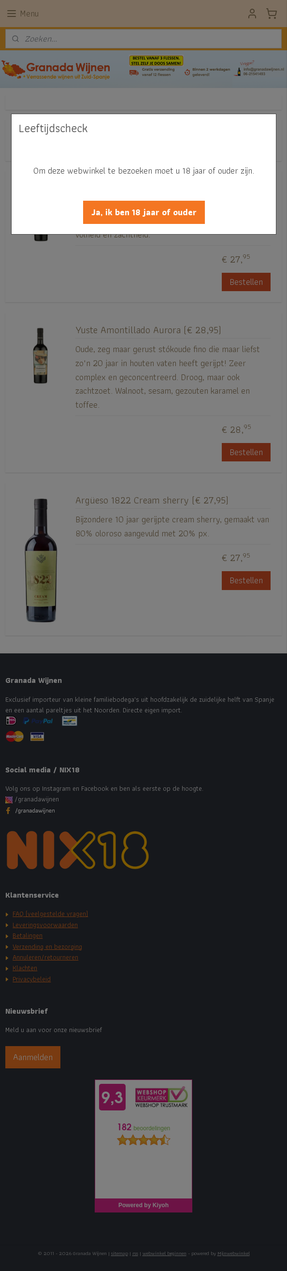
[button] (144, 212)
